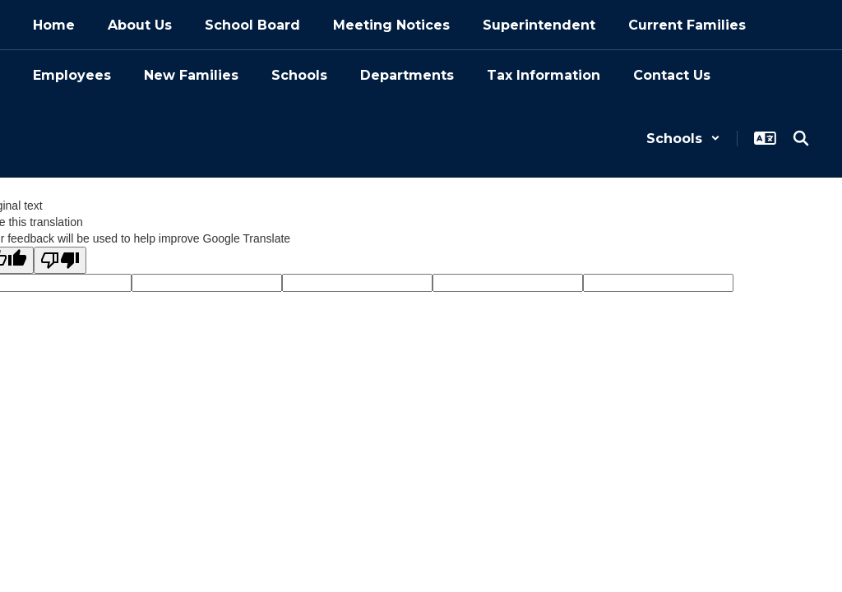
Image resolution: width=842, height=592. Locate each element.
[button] (683, 138)
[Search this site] (801, 138)
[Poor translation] (60, 260)
